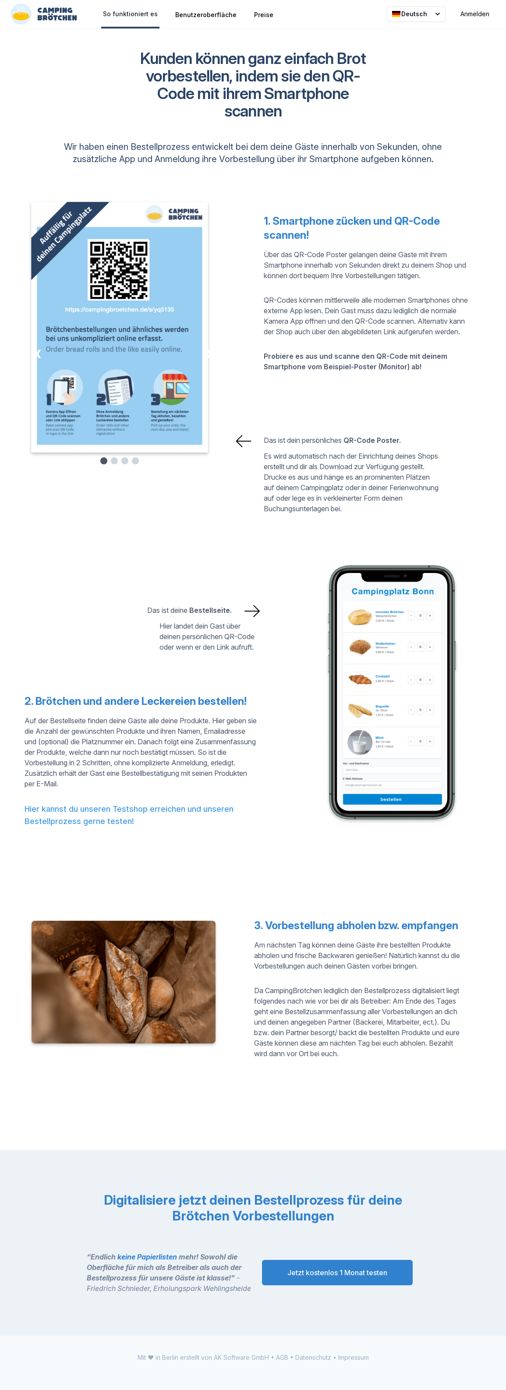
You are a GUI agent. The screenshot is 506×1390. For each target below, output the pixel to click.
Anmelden (474, 14)
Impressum (353, 1357)
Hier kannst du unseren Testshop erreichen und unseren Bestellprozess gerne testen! (129, 815)
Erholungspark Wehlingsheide (202, 1288)
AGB (282, 1357)
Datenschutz (313, 1357)
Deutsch (417, 14)
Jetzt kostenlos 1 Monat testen (337, 1272)
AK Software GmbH (241, 1357)
